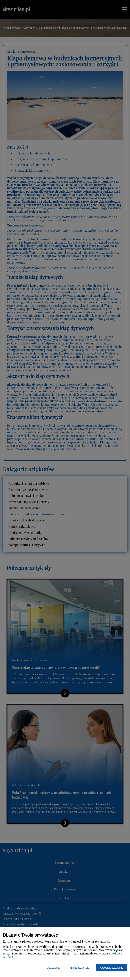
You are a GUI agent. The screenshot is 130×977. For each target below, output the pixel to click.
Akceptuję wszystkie (111, 967)
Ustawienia (53, 967)
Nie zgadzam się (79, 967)
